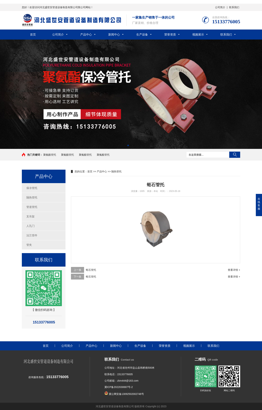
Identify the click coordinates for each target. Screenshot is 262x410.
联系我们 (234, 7)
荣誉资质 (170, 34)
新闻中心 (114, 34)
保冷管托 (31, 188)
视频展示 (198, 34)
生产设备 (142, 34)
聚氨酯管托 (49, 154)
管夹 (29, 244)
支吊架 (30, 216)
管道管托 (31, 206)
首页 (33, 34)
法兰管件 (31, 235)
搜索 (234, 155)
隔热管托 (31, 197)
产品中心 (86, 34)
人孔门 (30, 225)
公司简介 (220, 7)
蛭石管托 (91, 269)
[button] (128, 145)
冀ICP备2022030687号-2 (118, 387)
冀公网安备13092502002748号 (126, 394)
